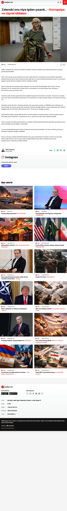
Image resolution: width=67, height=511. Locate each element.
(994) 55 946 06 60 (12, 411)
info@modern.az (11, 414)
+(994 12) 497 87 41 (12, 407)
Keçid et (6, 166)
